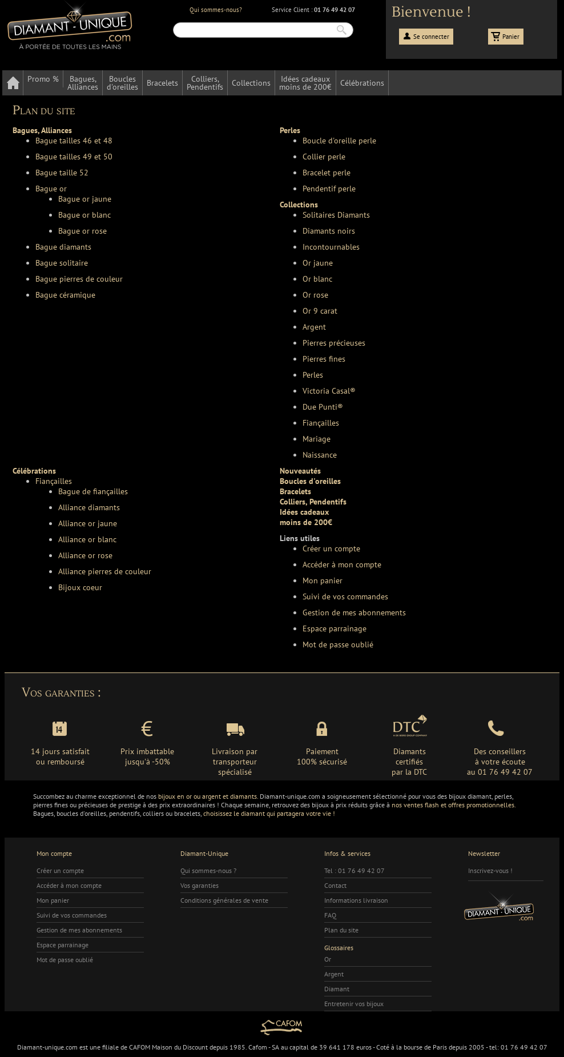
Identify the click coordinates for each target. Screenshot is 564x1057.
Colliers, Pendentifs (313, 502)
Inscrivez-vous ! (490, 870)
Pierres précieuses (334, 343)
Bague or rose (82, 231)
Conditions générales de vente (224, 900)
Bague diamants (63, 247)
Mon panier (323, 580)
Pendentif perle (329, 188)
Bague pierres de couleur (79, 279)
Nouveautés (300, 471)
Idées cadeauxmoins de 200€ (305, 83)
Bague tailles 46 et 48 (73, 140)
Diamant (336, 988)
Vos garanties (199, 885)
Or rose (315, 295)
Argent (314, 327)
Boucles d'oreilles (310, 481)
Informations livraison (356, 900)
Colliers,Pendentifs (205, 83)
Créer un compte (331, 548)
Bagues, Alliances (42, 130)
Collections (251, 83)
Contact (335, 885)
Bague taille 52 (61, 172)
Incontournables (331, 247)
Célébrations (362, 83)
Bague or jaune (84, 199)
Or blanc (317, 279)
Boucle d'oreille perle (339, 140)
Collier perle (324, 156)
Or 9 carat (320, 311)
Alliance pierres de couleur (104, 571)
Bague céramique (65, 295)
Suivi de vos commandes (345, 596)
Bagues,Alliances (82, 83)
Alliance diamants (89, 507)
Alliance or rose (85, 555)
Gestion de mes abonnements (354, 612)
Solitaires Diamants (336, 215)
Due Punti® (323, 407)
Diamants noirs (329, 231)
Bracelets (162, 83)
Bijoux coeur (80, 587)
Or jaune (318, 263)
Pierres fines (324, 359)
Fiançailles (321, 423)
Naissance (320, 455)
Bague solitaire (61, 263)
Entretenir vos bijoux (354, 1003)
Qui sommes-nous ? (208, 870)
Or (327, 959)
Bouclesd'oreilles (122, 83)
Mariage (317, 439)
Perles (290, 130)
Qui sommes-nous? (216, 10)
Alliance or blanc (87, 539)
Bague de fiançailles (93, 491)
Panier (510, 37)
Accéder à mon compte (342, 564)
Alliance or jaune (87, 523)
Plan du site (341, 930)
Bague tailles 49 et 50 (73, 156)
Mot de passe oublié (338, 644)
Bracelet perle (327, 172)
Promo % (43, 79)
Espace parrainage (334, 628)
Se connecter (431, 37)
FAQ (330, 915)
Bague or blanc (84, 215)
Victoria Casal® (329, 391)
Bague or (51, 188)
